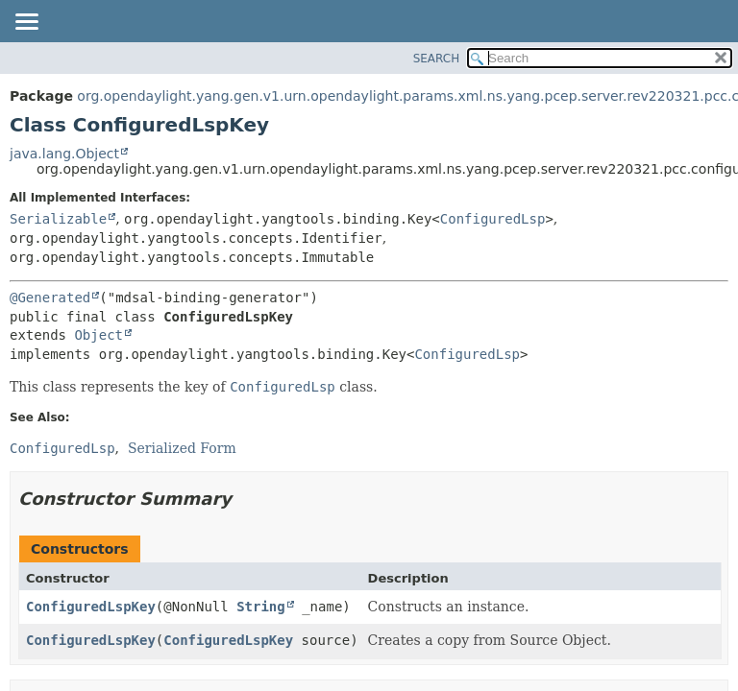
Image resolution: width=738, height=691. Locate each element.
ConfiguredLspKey (91, 606)
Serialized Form (182, 448)
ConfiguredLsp (493, 218)
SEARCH (436, 58)
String (260, 606)
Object (98, 335)
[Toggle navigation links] (26, 23)
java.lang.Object (64, 153)
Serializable (58, 218)
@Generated (50, 297)
